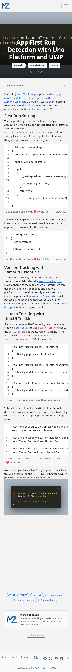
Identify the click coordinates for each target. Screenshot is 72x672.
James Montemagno (27, 94)
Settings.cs (12, 211)
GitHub (44, 211)
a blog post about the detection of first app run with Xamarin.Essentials (34, 97)
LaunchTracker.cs (16, 400)
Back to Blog (36, 634)
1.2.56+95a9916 (49, 668)
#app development (25, 600)
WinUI (54, 65)
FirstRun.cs (12, 259)
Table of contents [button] (15, 85)
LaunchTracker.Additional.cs (22, 458)
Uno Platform (37, 65)
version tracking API (50, 281)
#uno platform (47, 600)
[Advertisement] (36, 553)
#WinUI (12, 595)
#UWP (24, 595)
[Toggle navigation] (65, 6)
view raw (61, 211)
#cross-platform (55, 595)
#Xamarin (37, 595)
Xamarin (18, 65)
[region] (36, 176)
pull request (23, 327)
